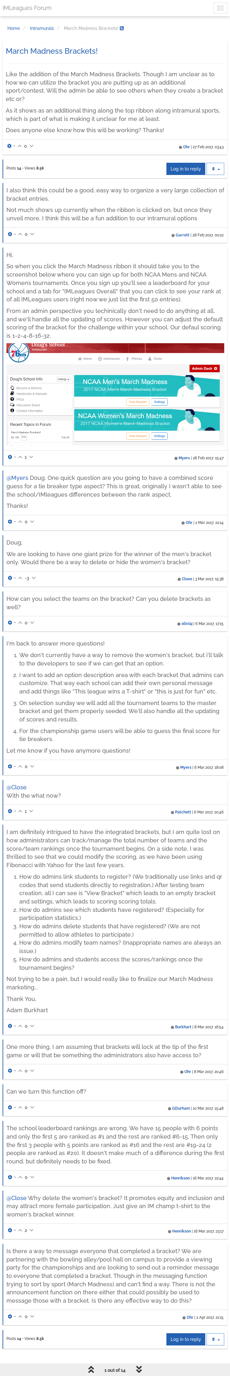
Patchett (183, 812)
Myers (184, 458)
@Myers (17, 477)
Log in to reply (186, 168)
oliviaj (186, 623)
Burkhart (183, 1027)
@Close (16, 787)
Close (187, 579)
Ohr (186, 147)
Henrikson (180, 1178)
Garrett (183, 235)
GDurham (181, 1108)
